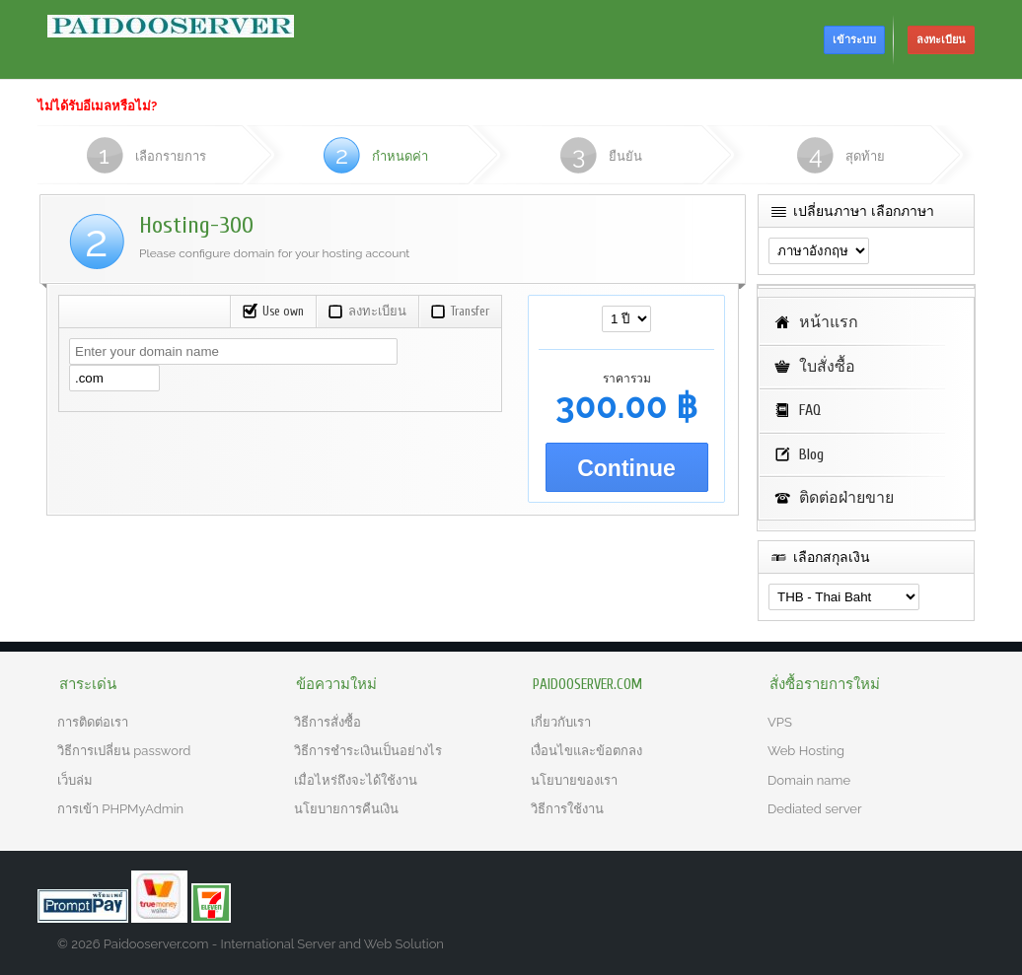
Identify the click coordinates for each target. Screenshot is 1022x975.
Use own (273, 311)
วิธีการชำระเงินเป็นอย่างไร (368, 750)
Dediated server (814, 808)
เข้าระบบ (854, 40)
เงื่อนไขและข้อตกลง (586, 750)
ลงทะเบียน (941, 40)
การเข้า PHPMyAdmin (120, 808)
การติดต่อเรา (92, 722)
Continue (626, 468)
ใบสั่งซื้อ (827, 367)
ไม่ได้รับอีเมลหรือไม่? (97, 106)
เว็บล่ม (75, 780)
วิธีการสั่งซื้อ (327, 722)
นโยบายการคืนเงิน (346, 808)
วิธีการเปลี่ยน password (123, 750)
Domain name (808, 780)
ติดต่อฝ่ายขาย (846, 498)
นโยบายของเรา (574, 780)
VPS (779, 722)
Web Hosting (805, 750)
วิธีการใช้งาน (567, 808)
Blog (811, 454)
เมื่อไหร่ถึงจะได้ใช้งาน (355, 780)
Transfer (459, 311)
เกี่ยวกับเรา (561, 722)
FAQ (810, 410)
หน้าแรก (828, 322)
